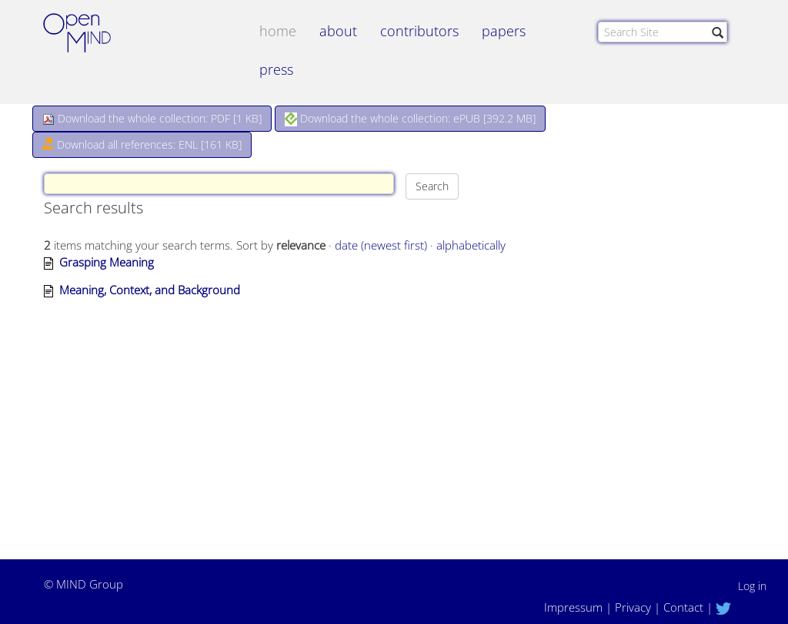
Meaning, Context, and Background (149, 289)
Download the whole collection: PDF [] (152, 118)
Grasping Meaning (106, 262)
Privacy (633, 607)
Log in (752, 586)
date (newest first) (381, 245)
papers (504, 31)
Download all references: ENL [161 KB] (142, 144)
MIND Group (89, 584)
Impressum (573, 607)
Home (277, 31)
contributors (419, 31)
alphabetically (471, 245)
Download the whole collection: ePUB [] (410, 118)
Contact (683, 607)
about (338, 31)
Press (276, 69)
